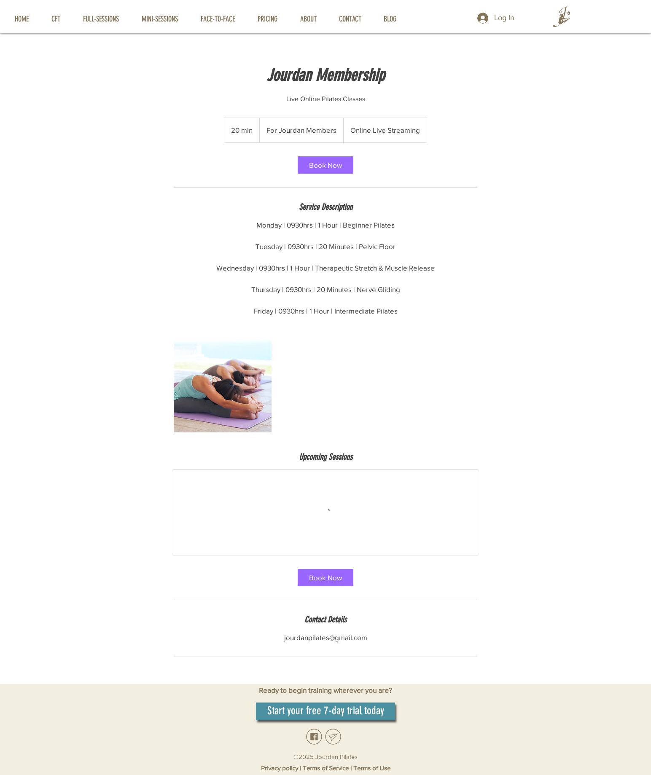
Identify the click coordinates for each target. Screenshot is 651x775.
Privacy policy (280, 768)
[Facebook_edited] (314, 737)
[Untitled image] (223, 383)
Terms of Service (326, 768)
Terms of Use (371, 768)
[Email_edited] (333, 737)
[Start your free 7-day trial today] (325, 711)
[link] (325, 165)
